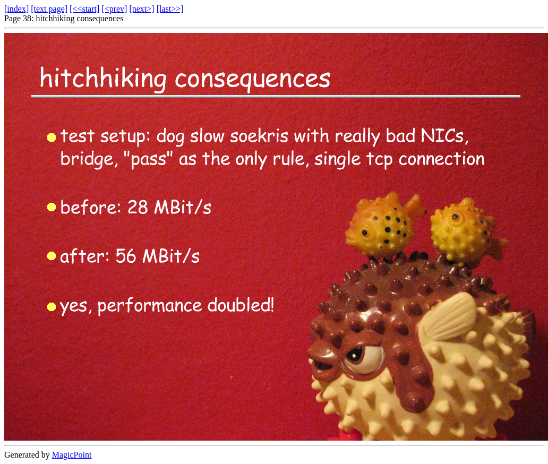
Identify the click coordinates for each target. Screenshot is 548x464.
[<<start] (84, 8)
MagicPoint (72, 454)
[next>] (141, 8)
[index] (16, 8)
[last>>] (170, 8)
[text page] (49, 8)
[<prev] (114, 8)
